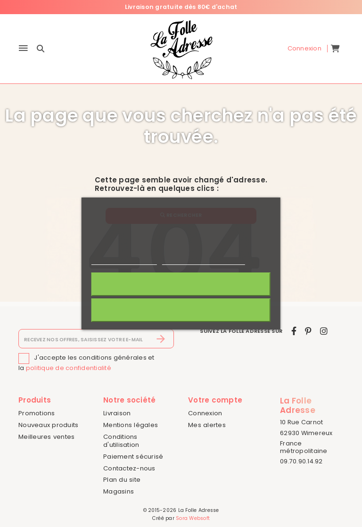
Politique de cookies (123, 260)
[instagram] (324, 331)
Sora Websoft (193, 518)
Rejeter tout (181, 310)
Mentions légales (130, 424)
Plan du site (121, 479)
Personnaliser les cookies (203, 260)
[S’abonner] (161, 339)
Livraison (117, 413)
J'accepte (181, 284)
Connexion (205, 413)
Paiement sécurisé (133, 456)
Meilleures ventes (46, 436)
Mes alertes (207, 424)
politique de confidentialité (68, 368)
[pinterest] (308, 331)
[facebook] (294, 331)
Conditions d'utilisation (121, 440)
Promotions (36, 413)
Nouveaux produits (48, 424)
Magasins (118, 491)
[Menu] (23, 49)
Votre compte (215, 400)
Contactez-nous (129, 468)
